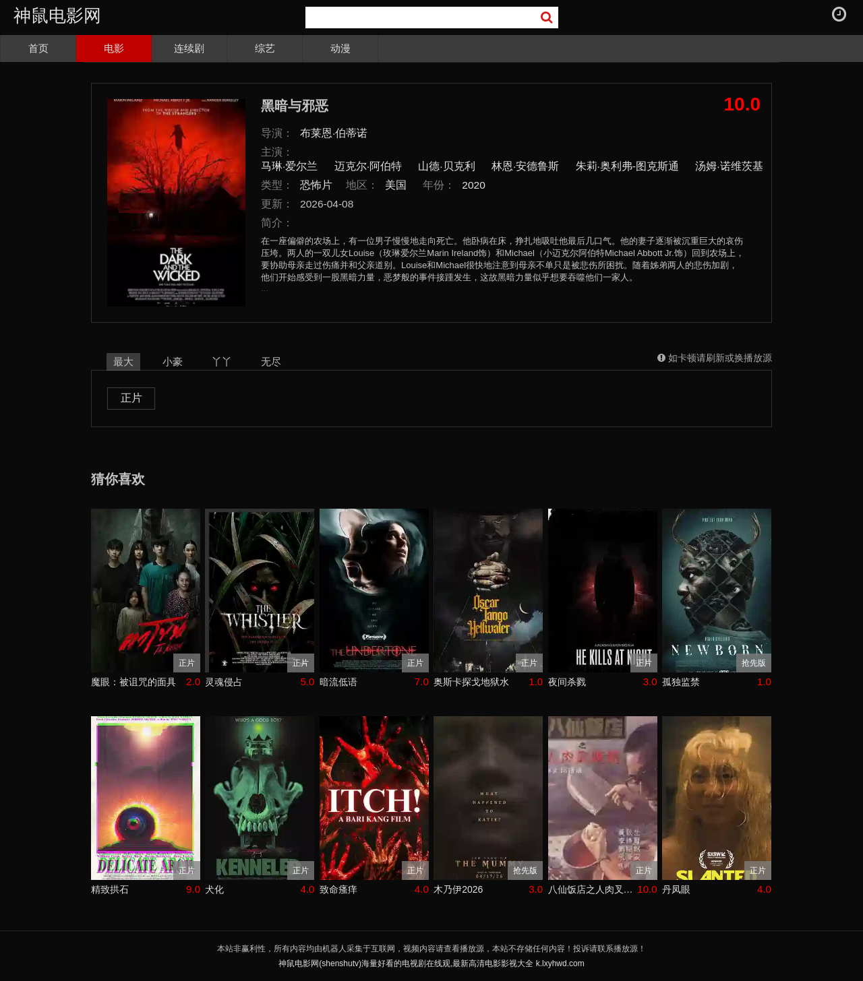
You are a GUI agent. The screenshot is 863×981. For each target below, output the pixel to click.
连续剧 (189, 48)
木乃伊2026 (458, 889)
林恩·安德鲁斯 (525, 166)
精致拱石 (110, 889)
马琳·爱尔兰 (289, 166)
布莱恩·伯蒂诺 (333, 133)
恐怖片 (316, 185)
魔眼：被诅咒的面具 (133, 681)
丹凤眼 (676, 889)
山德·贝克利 (446, 166)
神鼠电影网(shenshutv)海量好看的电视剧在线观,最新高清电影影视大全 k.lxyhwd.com (431, 963)
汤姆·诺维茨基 (729, 166)
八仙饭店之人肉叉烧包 (593, 889)
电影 (114, 48)
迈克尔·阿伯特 (368, 166)
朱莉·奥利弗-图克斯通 (627, 166)
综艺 (265, 48)
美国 (396, 185)
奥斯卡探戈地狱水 (471, 681)
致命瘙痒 (338, 889)
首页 (38, 48)
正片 (131, 398)
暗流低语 (338, 681)
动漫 (340, 48)
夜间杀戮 (567, 681)
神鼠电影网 (57, 15)
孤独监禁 (681, 681)
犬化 (214, 889)
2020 (473, 185)
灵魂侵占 (224, 681)
